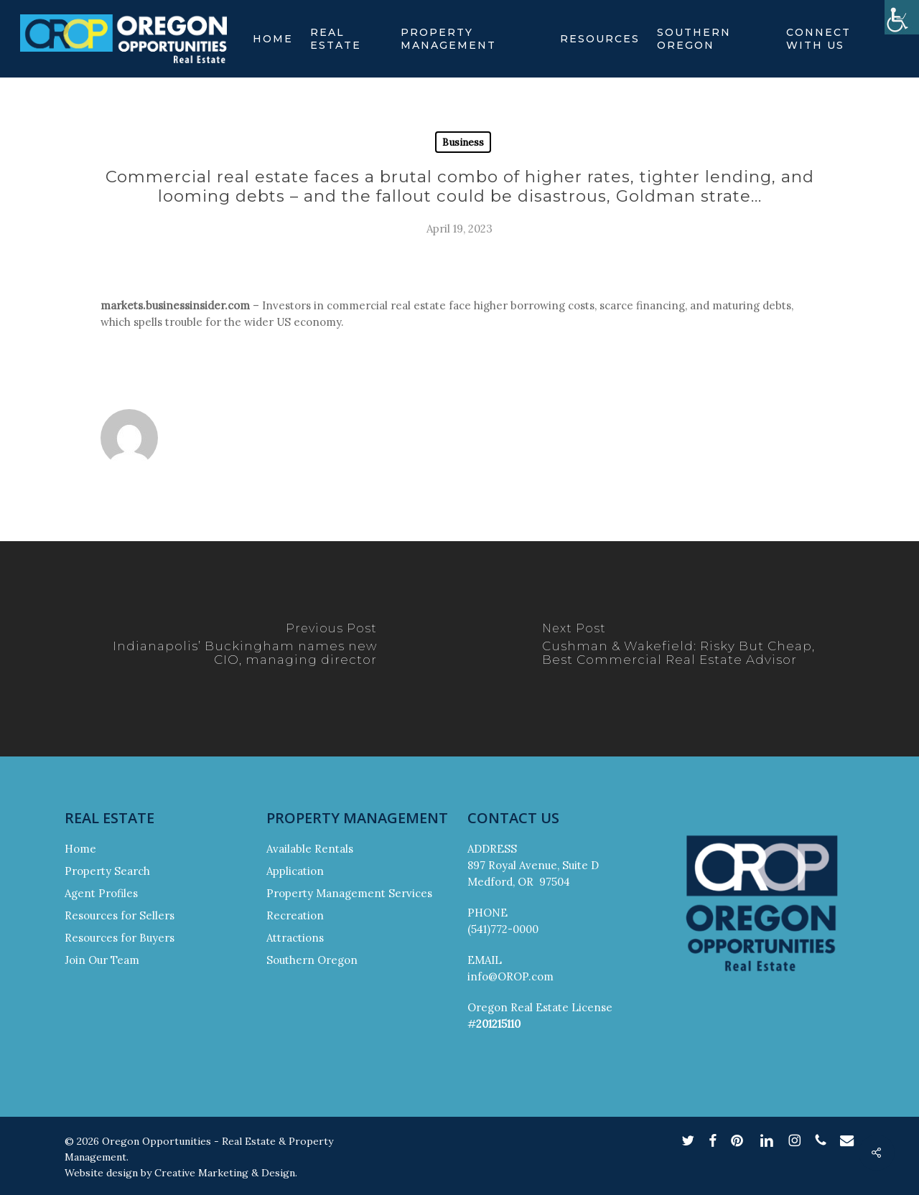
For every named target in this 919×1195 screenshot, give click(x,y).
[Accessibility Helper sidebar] (902, 17)
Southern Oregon (312, 960)
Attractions (295, 938)
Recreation (295, 915)
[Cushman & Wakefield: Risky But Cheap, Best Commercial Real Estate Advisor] (689, 648)
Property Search (107, 871)
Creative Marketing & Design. (225, 1172)
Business (463, 142)
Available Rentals (309, 849)
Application (295, 871)
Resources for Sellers (119, 915)
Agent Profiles (101, 893)
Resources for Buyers (119, 938)
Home (80, 849)
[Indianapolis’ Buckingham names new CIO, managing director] (230, 648)
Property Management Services (349, 893)
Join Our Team (102, 960)
